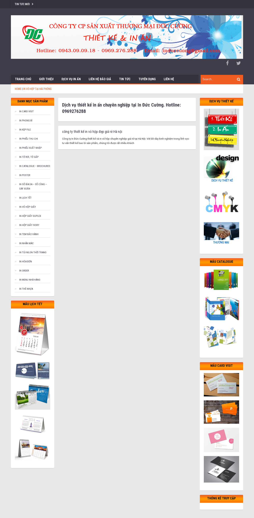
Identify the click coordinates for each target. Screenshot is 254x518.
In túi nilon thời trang (32, 252)
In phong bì (25, 120)
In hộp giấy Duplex (30, 215)
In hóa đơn (25, 261)
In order (24, 270)
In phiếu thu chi (28, 138)
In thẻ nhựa (26, 288)
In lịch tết (25, 197)
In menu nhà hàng (29, 279)
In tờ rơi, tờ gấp (28, 156)
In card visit (26, 111)
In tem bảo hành (28, 234)
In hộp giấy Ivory (29, 225)
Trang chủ (23, 79)
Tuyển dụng (147, 79)
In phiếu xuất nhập (30, 147)
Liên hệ (169, 79)
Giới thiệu (46, 79)
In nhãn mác (26, 243)
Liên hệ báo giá (100, 79)
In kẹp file (25, 129)
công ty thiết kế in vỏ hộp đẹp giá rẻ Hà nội (92, 132)
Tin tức (125, 79)
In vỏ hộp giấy (27, 206)
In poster (24, 175)
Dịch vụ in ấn (71, 79)
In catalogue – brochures (34, 166)
